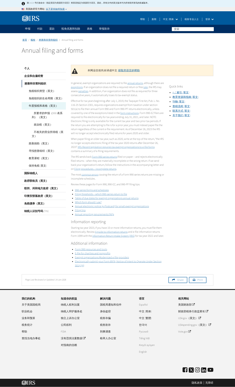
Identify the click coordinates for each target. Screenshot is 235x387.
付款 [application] (40, 29)
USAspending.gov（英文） (194, 325)
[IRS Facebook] (185, 370)
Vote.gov (184, 331)
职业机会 (27, 311)
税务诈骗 (105, 318)
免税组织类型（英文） (40, 91)
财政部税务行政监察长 (193, 311)
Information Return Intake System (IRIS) (113, 236)
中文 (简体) (170, 19)
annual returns (135, 83)
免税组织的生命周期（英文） (44, 98)
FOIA (63, 331)
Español (143, 305)
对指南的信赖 (69, 345)
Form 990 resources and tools (91, 249)
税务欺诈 (105, 325)
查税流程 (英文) (181, 106)
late (146, 87)
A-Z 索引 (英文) (180, 92)
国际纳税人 (31, 173)
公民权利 (66, 325)
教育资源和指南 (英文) (185, 97)
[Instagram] (197, 370)
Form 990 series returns (104, 157)
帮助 (142, 19)
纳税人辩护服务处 (71, 311)
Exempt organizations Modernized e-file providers (102, 257)
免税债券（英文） (35, 203)
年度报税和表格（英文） (41, 106)
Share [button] (180, 280)
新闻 (154, 19)
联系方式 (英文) (181, 111)
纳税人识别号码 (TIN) (36, 211)
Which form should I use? (88, 202)
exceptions (77, 87)
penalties (83, 91)
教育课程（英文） (37, 158)
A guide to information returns (111, 232)
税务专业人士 (192, 19)
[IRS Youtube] (210, 370)
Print (200, 280)
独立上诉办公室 (70, 318)
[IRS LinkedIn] (203, 371)
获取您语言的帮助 (129, 70)
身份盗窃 (105, 311)
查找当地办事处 (31, 338)
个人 (27, 68)
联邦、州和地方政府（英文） (41, 188)
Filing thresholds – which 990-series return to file (101, 194)
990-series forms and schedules (92, 190)
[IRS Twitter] (191, 371)
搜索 (211, 29)
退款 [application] (52, 29)
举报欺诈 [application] (104, 29)
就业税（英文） (41, 125)
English (143, 352)
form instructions (129, 113)
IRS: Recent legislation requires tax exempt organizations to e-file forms (116, 147)
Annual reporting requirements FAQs (94, 214)
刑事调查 (105, 331)
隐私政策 (197, 382)
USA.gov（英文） (189, 318)
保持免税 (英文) (36, 166)
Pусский (143, 331)
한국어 (143, 325)
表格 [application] (89, 29)
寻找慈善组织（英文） (40, 151)
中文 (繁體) (145, 318)
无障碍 (209, 382)
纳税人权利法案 (70, 305)
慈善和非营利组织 (48, 40)
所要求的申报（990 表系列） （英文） (46, 115)
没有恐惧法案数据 (73, 338)
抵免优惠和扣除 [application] (70, 29)
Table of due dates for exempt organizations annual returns (107, 198)
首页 (24, 40)
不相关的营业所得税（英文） (46, 134)
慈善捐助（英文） (37, 143)
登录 (209, 19)
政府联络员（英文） (36, 181)
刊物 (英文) (178, 101)
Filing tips (80, 210)
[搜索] (193, 29)
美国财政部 (186, 305)
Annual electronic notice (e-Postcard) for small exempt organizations (112, 206)
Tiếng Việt (144, 338)
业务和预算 (28, 318)
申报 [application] (27, 29)
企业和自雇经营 (33, 76)
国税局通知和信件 (111, 305)
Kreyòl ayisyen (147, 345)
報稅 (33, 40)
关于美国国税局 (31, 305)
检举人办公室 (108, 338)
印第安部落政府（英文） (39, 196)
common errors (90, 175)
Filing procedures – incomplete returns (95, 169)
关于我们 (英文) (181, 115)
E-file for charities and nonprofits (92, 253)
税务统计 (27, 325)
